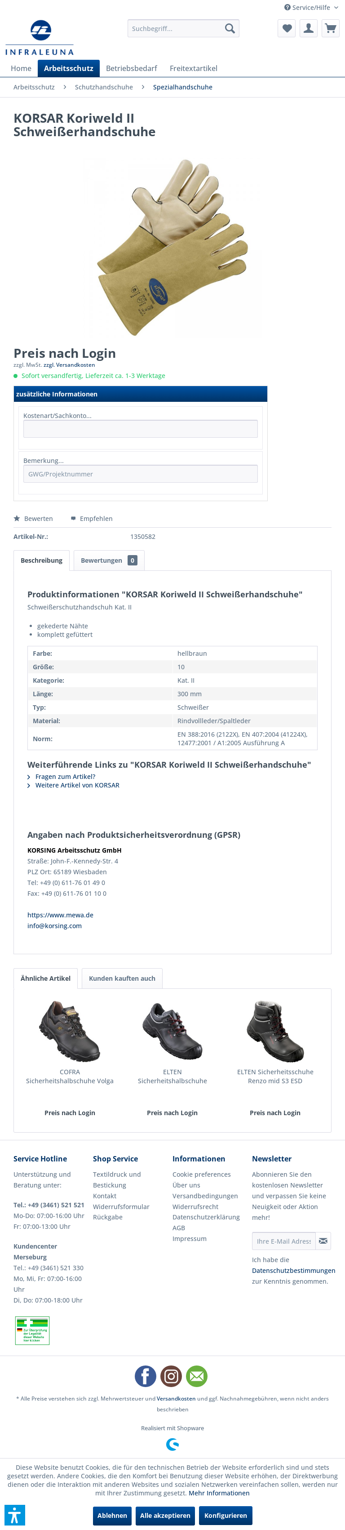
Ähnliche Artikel (46, 978)
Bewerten (34, 518)
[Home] (21, 68)
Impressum (189, 1238)
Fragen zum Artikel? (61, 776)
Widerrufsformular (121, 1206)
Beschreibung (41, 560)
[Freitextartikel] (194, 68)
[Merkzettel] (287, 28)
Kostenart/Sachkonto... (57, 415)
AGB (178, 1227)
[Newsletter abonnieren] (323, 1241)
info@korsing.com (54, 925)
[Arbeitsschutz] (69, 68)
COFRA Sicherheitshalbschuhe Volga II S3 (70, 1076)
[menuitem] (184, 28)
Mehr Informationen (219, 1493)
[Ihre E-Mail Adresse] (284, 1241)
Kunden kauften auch (122, 978)
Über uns (186, 1185)
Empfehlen (92, 518)
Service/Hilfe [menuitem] (308, 7)
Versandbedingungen (205, 1196)
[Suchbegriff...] (184, 28)
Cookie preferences (201, 1174)
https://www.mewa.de (60, 915)
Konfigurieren (225, 1515)
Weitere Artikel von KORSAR (73, 785)
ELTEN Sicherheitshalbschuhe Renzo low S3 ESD (172, 1076)
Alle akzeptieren (165, 1515)
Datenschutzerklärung (206, 1217)
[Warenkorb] (331, 28)
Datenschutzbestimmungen (294, 1270)
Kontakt (104, 1196)
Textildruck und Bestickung (117, 1179)
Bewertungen (109, 560)
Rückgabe (108, 1217)
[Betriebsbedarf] (132, 68)
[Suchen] (230, 28)
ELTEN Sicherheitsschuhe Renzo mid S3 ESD (275, 1076)
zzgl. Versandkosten (69, 365)
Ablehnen (112, 1515)
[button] (14, 1515)
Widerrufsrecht (195, 1206)
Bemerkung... (43, 460)
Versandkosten (176, 1398)
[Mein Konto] (309, 28)
